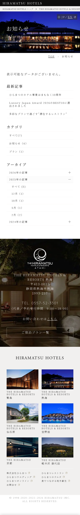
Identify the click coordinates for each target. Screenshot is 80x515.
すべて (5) (19, 186)
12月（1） (18, 193)
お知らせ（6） (18, 143)
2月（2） (18, 215)
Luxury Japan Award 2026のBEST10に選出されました (39, 104)
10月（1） (18, 200)
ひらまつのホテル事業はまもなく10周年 (35, 94)
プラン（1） (17, 151)
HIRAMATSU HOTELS (22, 3)
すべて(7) (15, 135)
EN (70, 17)
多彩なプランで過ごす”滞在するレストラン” (38, 114)
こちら (52, 319)
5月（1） (18, 207)
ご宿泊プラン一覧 (35, 332)
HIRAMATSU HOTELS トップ (18, 9)
